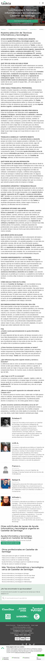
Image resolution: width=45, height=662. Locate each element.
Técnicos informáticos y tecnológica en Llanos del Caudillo (18, 577)
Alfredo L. (16, 497)
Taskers (3, 29)
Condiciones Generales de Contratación (21, 629)
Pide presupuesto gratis (22, 21)
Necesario (6, 657)
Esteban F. (17, 418)
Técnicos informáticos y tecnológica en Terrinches (16, 579)
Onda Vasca (36, 616)
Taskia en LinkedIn (30, 644)
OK (41, 655)
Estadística (26, 657)
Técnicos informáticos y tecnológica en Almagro (15, 573)
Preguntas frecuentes (23, 625)
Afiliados (31, 633)
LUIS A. (15, 443)
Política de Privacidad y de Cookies (23, 652)
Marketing (6, 659)
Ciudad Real (33, 29)
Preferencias (16, 657)
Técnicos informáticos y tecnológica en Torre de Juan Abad (18, 575)
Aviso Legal (34, 625)
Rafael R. (16, 480)
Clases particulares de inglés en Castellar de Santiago (17, 555)
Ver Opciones (39, 658)
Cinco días (8, 609)
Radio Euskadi (36, 609)
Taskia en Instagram (22, 644)
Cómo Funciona (10, 625)
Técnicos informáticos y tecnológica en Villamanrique (17, 581)
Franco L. (16, 466)
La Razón (22, 616)
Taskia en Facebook (26, 644)
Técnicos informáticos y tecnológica (17, 29)
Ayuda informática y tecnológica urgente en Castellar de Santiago (20, 562)
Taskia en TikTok (34, 644)
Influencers (23, 633)
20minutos (8, 616)
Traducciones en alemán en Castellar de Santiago (15, 560)
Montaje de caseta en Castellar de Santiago (14, 564)
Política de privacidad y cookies (22, 627)
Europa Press (22, 609)
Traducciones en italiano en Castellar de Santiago (15, 558)
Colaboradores (14, 633)
